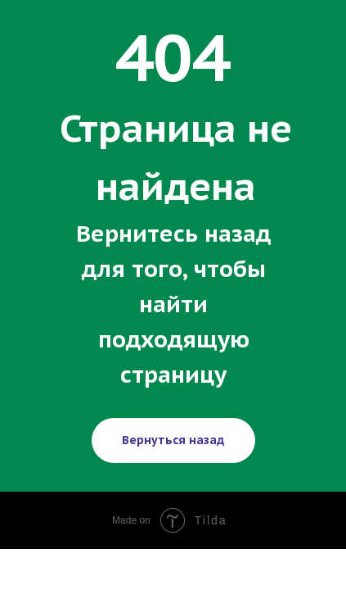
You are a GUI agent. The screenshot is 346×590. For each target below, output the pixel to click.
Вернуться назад (173, 440)
